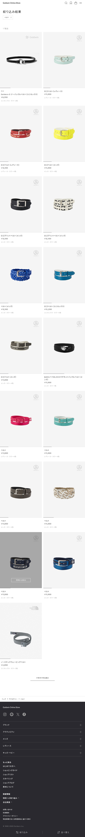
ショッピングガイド (10, 770)
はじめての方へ (9, 766)
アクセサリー (13, 699)
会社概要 (7, 802)
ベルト (6, 17)
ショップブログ (8, 783)
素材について (8, 787)
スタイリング (8, 778)
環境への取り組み (11, 798)
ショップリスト (8, 774)
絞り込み (22, 832)
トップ (4, 699)
